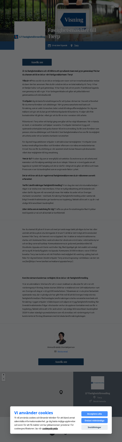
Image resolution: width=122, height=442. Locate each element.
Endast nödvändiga (94, 420)
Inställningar (94, 427)
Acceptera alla (94, 413)
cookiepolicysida (50, 429)
